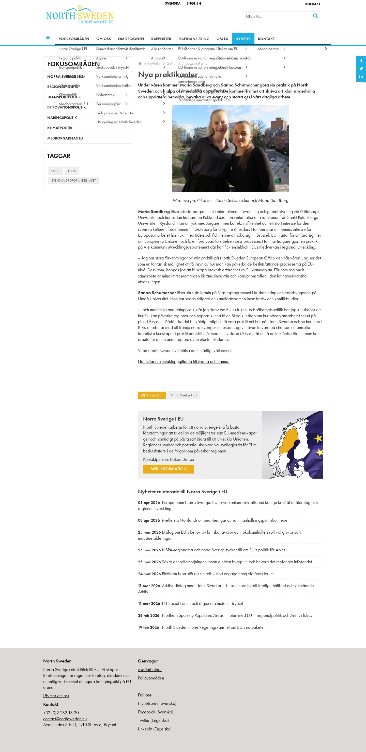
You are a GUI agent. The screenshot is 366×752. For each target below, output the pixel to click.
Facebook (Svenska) (155, 712)
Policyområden (74, 38)
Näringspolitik (62, 117)
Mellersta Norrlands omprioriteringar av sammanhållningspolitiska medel (213, 520)
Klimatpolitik (60, 127)
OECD (55, 171)
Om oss (103, 38)
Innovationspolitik (66, 107)
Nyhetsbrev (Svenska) (157, 703)
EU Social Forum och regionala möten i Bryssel (190, 603)
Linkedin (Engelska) (155, 729)
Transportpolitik (64, 97)
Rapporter (161, 38)
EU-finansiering (193, 38)
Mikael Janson (182, 459)
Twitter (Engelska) (153, 720)
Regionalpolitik (62, 86)
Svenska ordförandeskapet (73, 180)
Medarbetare (150, 669)
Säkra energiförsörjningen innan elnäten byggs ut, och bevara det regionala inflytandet (225, 562)
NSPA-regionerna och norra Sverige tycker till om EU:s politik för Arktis (211, 550)
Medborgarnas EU (65, 138)
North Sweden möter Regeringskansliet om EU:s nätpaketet (201, 627)
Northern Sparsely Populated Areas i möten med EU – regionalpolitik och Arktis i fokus (225, 615)
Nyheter (243, 38)
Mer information (168, 468)
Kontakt (312, 4)
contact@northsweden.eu (65, 719)
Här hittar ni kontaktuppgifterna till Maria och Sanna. (183, 361)
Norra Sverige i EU (184, 395)
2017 (171, 63)
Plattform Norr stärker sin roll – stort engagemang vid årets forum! (206, 573)
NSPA (72, 171)
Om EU (222, 38)
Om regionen (131, 38)
